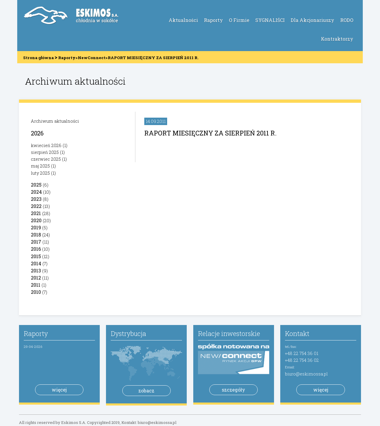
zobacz (146, 390)
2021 (36, 213)
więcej (59, 389)
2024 (36, 192)
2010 (36, 292)
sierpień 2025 (45, 152)
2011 (35, 285)
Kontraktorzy (337, 39)
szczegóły (233, 389)
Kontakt (297, 333)
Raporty (213, 20)
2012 (36, 277)
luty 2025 (40, 173)
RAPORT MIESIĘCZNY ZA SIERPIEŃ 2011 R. (210, 133)
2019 (36, 227)
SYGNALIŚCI (270, 20)
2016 (36, 249)
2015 (36, 256)
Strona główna (38, 57)
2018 (36, 234)
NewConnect (91, 57)
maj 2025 (40, 166)
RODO (346, 20)
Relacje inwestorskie (229, 333)
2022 (36, 206)
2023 (36, 199)
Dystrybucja (128, 333)
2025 (36, 185)
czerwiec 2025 (46, 159)
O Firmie (239, 20)
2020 (36, 220)
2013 (36, 270)
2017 (36, 242)
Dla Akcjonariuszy (312, 20)
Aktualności (183, 20)
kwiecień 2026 (46, 145)
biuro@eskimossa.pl (306, 374)
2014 (36, 263)
